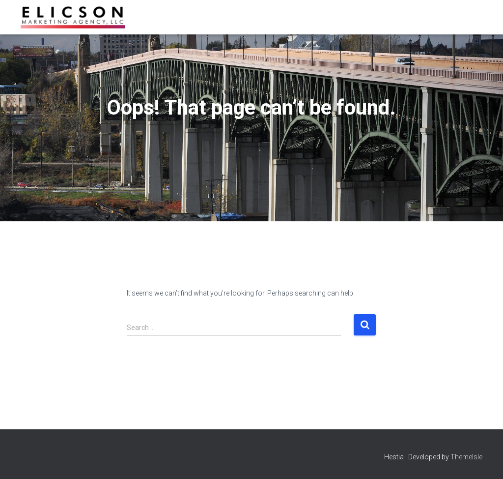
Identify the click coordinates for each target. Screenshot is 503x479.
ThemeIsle (466, 457)
